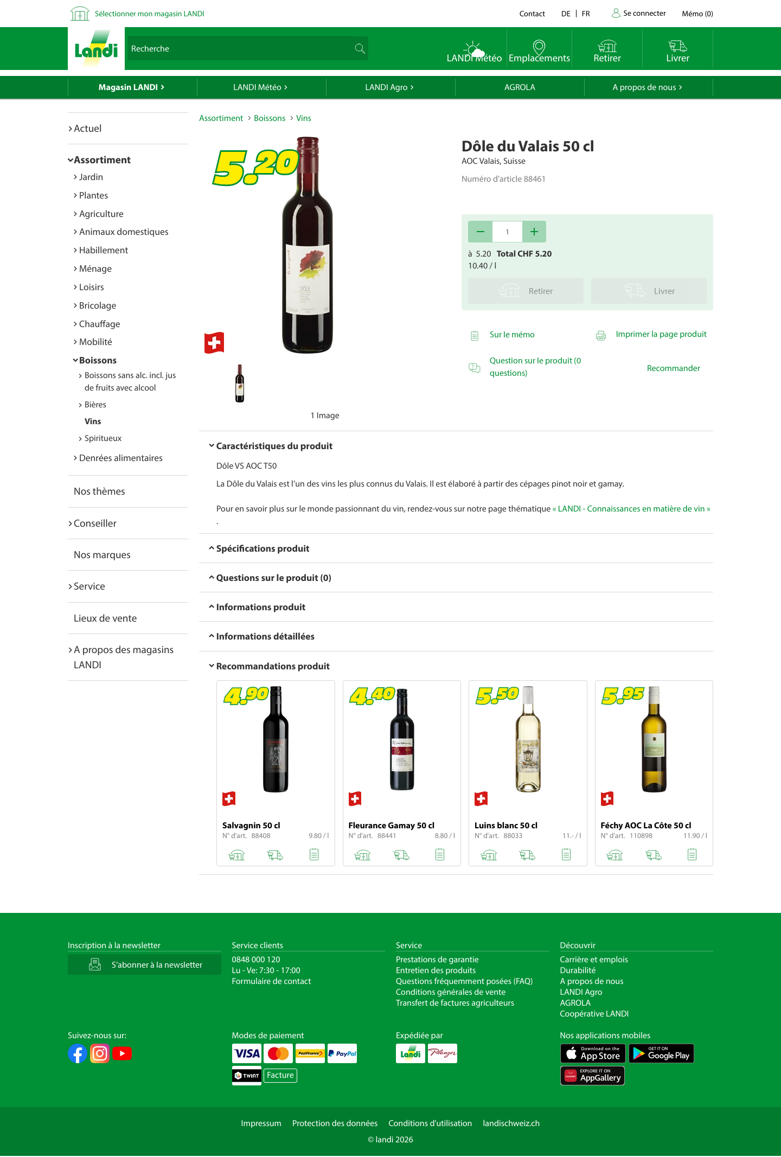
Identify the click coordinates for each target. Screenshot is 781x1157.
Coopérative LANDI (594, 1013)
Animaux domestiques (124, 231)
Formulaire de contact (271, 981)
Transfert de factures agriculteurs (455, 1003)
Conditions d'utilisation (430, 1123)
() (697, 13)
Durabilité (578, 970)
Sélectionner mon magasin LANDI (149, 13)
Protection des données (335, 1123)
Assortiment (102, 159)
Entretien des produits (436, 970)
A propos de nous (644, 87)
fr (586, 13)
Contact (532, 13)
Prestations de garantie (437, 959)
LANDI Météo (257, 87)
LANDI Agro (386, 87)
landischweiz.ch (511, 1123)
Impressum (261, 1123)
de (566, 13)
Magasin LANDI (128, 87)
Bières (95, 404)
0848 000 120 (256, 959)
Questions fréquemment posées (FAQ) (464, 981)
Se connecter (644, 13)
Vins (93, 421)
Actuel (87, 128)
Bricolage (97, 305)
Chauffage (99, 323)
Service (89, 585)
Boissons (98, 360)
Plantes (93, 195)
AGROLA (519, 87)
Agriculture (101, 213)
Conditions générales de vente (450, 992)
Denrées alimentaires (121, 457)
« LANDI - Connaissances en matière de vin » (631, 508)
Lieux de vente (105, 617)
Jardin (91, 176)
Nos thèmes (99, 490)
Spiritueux (103, 438)
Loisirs (91, 286)
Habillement (103, 250)
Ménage (95, 268)
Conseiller (95, 522)
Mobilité (95, 341)
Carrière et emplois (594, 959)
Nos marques (102, 554)
